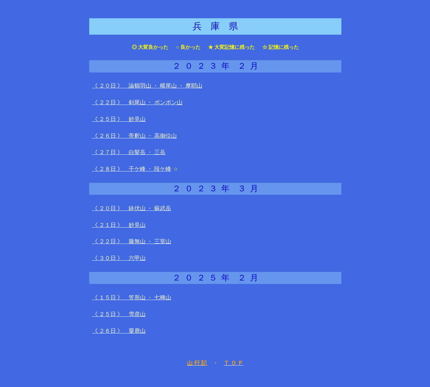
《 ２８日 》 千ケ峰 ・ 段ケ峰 (131, 169)
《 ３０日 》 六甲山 (119, 258)
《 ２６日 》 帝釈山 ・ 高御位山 (134, 136)
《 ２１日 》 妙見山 (119, 225)
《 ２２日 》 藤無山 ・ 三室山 (131, 241)
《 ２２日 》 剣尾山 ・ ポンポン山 (137, 102)
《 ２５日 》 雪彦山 (119, 314)
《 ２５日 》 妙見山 (119, 119)
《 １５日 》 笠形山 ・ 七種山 (131, 297)
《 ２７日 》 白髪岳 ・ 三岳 (129, 152)
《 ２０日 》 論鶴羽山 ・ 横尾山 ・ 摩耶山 (147, 86)
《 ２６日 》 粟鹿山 (119, 331)
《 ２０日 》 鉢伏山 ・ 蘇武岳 (131, 208)
